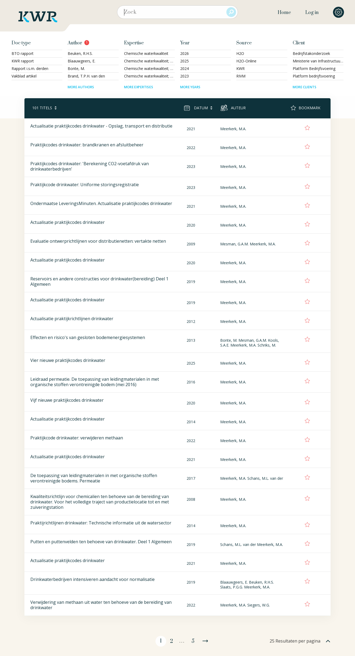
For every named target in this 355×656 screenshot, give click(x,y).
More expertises (138, 87)
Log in (311, 13)
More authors (81, 87)
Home (284, 13)
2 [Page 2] (171, 641)
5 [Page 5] (192, 641)
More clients (304, 87)
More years (190, 87)
